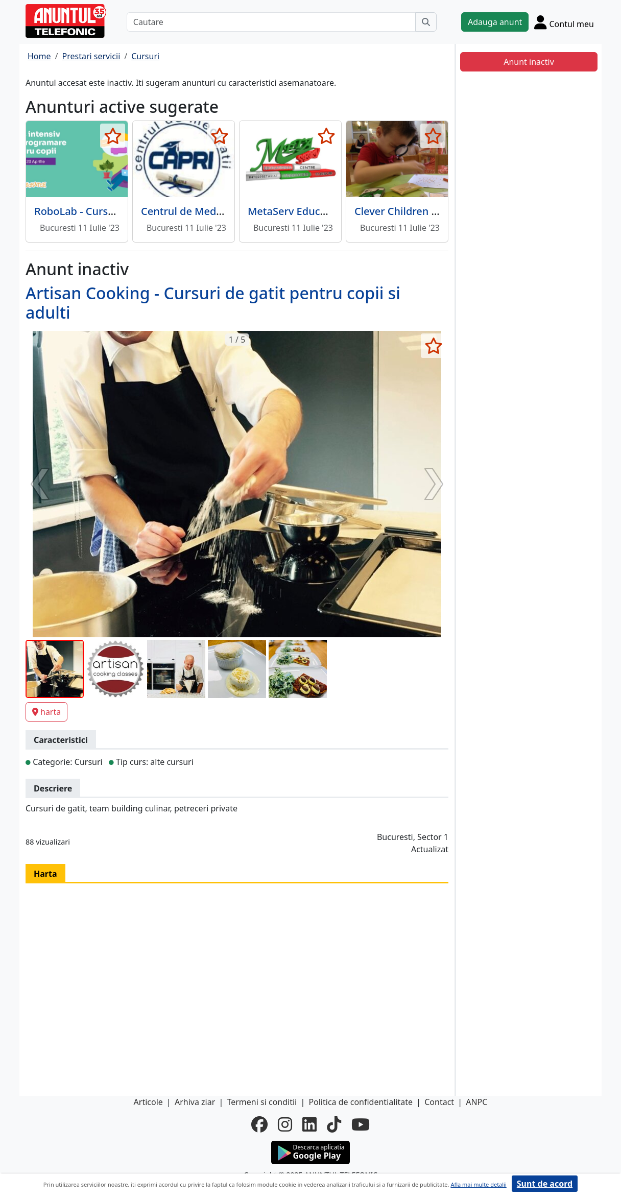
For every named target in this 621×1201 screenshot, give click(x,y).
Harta (45, 873)
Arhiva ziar (195, 1102)
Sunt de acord (544, 1183)
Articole (148, 1102)
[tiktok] (334, 1124)
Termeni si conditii (262, 1102)
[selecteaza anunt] (112, 136)
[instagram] (285, 1124)
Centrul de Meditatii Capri (204, 211)
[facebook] (259, 1124)
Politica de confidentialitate (360, 1102)
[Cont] (564, 22)
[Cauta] (426, 22)
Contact (439, 1102)
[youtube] (360, 1124)
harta (46, 711)
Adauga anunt (495, 22)
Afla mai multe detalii (478, 1184)
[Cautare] (271, 22)
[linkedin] (309, 1124)
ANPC (476, 1102)
